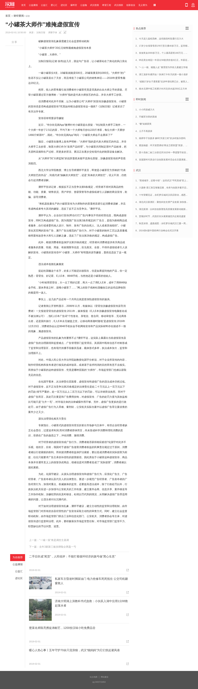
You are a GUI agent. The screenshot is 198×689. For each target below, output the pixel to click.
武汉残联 (118, 5)
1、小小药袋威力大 (145, 109)
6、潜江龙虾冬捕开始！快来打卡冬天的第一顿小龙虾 (161, 74)
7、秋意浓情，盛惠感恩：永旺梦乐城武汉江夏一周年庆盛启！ (166, 223)
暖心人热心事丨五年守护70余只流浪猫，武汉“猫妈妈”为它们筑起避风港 (74, 650)
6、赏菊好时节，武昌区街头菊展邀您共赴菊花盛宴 (160, 216)
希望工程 (106, 5)
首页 (23, 5)
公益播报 (33, 5)
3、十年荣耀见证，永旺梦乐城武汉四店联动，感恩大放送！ (165, 195)
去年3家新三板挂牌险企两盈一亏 (57, 546)
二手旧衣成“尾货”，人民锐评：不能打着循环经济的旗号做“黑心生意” (72, 556)
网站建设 (104, 677)
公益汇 (44, 5)
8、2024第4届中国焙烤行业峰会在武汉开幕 (156, 230)
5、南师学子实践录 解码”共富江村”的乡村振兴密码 (160, 138)
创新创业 (130, 5)
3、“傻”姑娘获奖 (143, 124)
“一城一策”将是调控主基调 (54, 540)
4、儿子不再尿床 (143, 131)
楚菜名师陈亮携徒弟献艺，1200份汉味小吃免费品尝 (62, 627)
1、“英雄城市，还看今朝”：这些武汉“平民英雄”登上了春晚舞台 (166, 180)
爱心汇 (54, 5)
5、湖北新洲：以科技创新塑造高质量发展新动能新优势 (162, 209)
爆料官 (73, 5)
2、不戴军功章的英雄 (146, 116)
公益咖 (83, 5)
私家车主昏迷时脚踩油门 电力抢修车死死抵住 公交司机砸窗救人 (91, 581)
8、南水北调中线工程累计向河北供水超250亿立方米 (161, 88)
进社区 (64, 5)
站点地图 (93, 677)
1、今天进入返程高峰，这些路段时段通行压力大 (159, 38)
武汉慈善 (94, 5)
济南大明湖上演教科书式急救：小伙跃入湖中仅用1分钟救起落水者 (91, 603)
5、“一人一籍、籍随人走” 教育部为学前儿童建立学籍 (161, 67)
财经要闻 (19, 15)
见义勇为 (142, 5)
